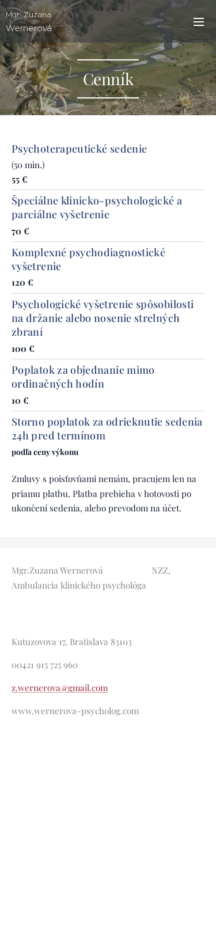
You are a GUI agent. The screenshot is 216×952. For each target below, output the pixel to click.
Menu (199, 21)
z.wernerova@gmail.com (60, 687)
